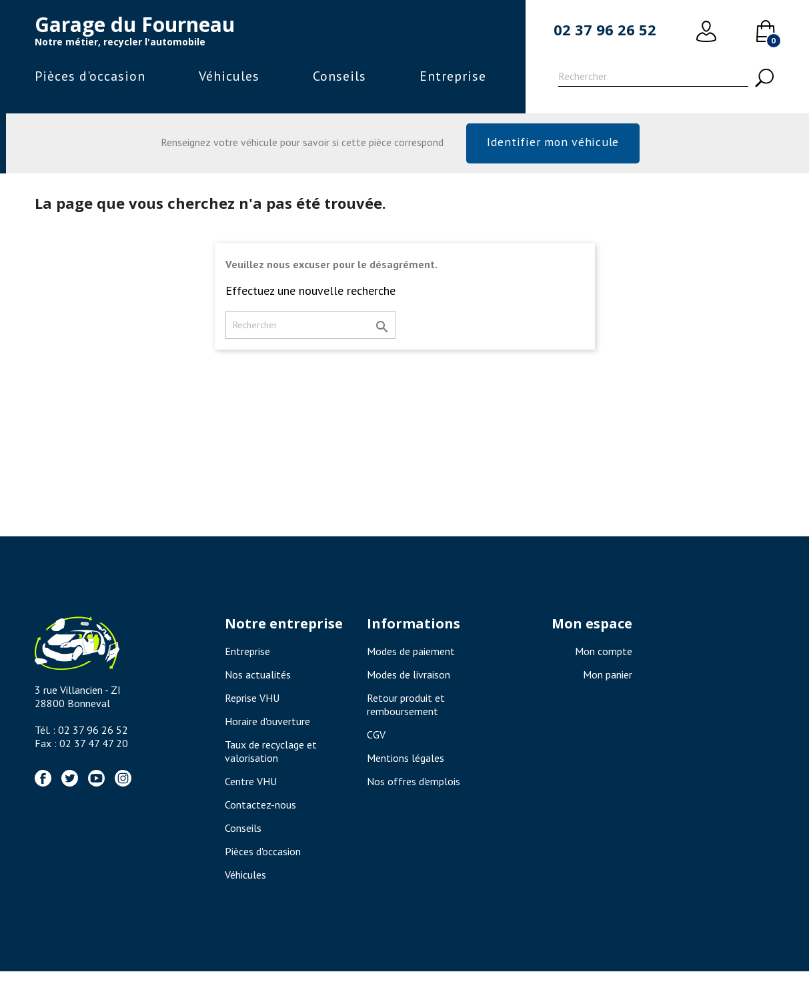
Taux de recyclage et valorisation (271, 751)
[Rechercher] (653, 78)
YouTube (96, 778)
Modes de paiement (411, 651)
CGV (376, 734)
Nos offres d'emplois (413, 781)
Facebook (43, 778)
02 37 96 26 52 (605, 29)
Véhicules (229, 76)
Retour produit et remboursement (406, 704)
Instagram (123, 778)
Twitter (69, 778)
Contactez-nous (260, 804)
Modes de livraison (408, 674)
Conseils (339, 76)
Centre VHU (251, 781)
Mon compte (603, 651)
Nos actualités (258, 674)
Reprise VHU (252, 697)
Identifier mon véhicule (552, 141)
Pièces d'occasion (90, 76)
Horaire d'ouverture (267, 721)
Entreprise (453, 76)
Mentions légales (405, 758)
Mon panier (607, 674)
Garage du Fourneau (135, 24)
